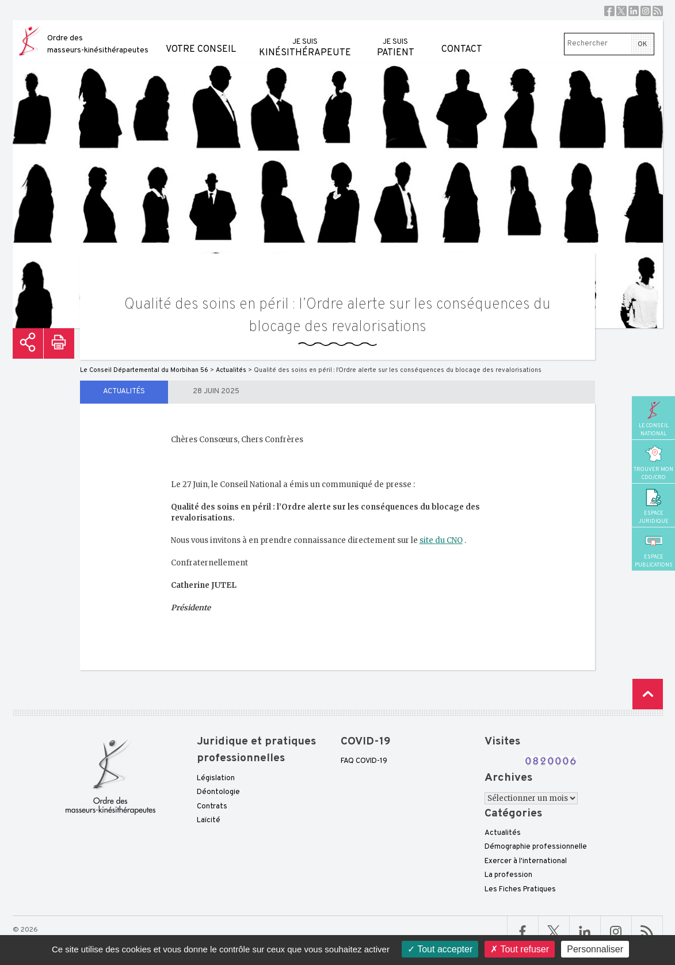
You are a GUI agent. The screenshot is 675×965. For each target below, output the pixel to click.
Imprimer (59, 343)
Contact (461, 37)
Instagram (645, 11)
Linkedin (633, 11)
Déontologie (218, 792)
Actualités (124, 391)
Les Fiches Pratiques (520, 889)
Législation (216, 778)
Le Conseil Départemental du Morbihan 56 (144, 370)
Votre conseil (201, 37)
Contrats (212, 806)
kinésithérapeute (305, 39)
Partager (28, 343)
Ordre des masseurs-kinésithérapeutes (97, 44)
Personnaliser (595, 949)
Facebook (609, 11)
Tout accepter (439, 949)
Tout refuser (519, 949)
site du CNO (441, 540)
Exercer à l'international (526, 861)
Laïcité (208, 820)
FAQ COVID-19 (364, 761)
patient (395, 39)
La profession (508, 875)
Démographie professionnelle (536, 847)
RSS (658, 11)
